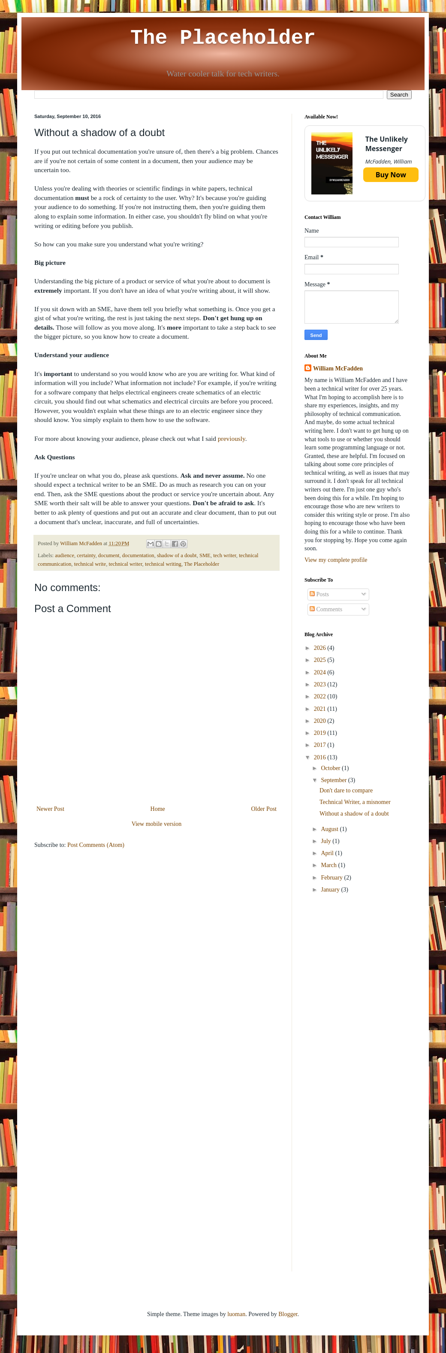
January (331, 889)
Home (158, 809)
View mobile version (157, 824)
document (109, 555)
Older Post (264, 809)
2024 (321, 672)
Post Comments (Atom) (95, 845)
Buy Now (391, 174)
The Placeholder (223, 38)
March (329, 865)
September (334, 780)
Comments (326, 609)
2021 (321, 709)
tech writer (224, 555)
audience (64, 555)
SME (205, 555)
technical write (90, 564)
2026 (321, 648)
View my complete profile (336, 560)
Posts (319, 594)
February (332, 877)
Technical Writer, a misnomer (355, 802)
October (331, 768)
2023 (321, 684)
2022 (321, 696)
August (330, 829)
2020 (321, 721)
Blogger (287, 1314)
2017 (321, 745)
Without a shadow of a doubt (354, 813)
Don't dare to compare (346, 790)
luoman (236, 1314)
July (326, 841)
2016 (321, 757)
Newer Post (50, 809)
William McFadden (338, 368)
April (328, 853)
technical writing (163, 564)
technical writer (125, 564)
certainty (86, 555)
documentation (138, 555)
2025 (321, 660)
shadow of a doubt (177, 555)
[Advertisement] (358, 964)
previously (231, 438)
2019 (321, 733)
